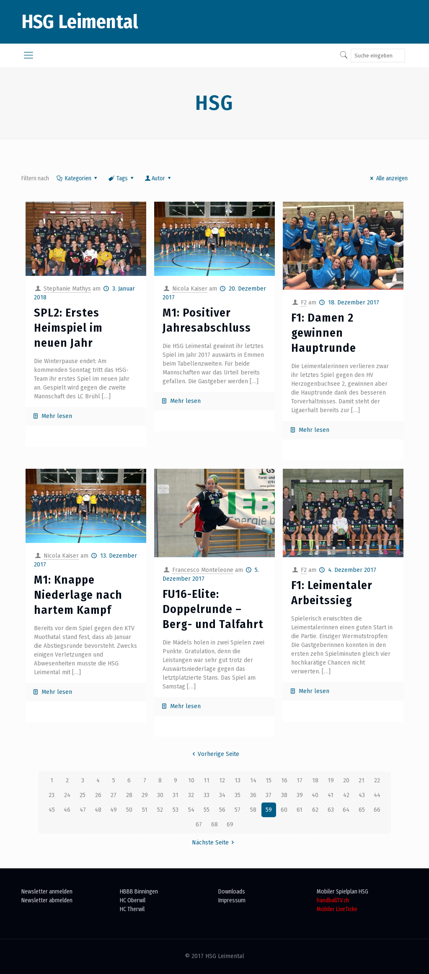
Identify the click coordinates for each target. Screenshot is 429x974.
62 (315, 809)
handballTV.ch (333, 900)
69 (230, 824)
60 (284, 809)
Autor (158, 178)
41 (330, 795)
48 (98, 809)
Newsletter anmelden (46, 891)
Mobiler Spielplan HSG (342, 891)
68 (214, 824)
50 (129, 809)
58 (253, 809)
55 (206, 809)
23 (51, 795)
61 (299, 809)
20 (346, 780)
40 (315, 795)
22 (377, 780)
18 (315, 780)
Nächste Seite (214, 842)
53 (175, 809)
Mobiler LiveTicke (337, 909)
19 (331, 780)
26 (98, 795)
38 (284, 795)
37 (268, 795)
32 (191, 795)
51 (144, 809)
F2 (304, 302)
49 (113, 809)
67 (199, 824)
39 (300, 795)
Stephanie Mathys (67, 288)
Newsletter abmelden (46, 900)
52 (160, 809)
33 (206, 795)
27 (113, 795)
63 (331, 809)
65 (362, 809)
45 (52, 809)
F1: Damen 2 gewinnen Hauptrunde (323, 333)
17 (299, 780)
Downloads (231, 891)
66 (377, 809)
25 (82, 795)
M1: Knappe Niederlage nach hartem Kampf (78, 595)
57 (237, 809)
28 (129, 795)
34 (222, 795)
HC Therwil (132, 909)
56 (222, 809)
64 (346, 809)
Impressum (232, 900)
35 (237, 795)
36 (253, 795)
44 (377, 795)
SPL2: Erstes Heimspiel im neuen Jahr (68, 328)
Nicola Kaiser (189, 288)
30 (160, 795)
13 (237, 780)
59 (269, 809)
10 (191, 780)
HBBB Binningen (139, 891)
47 (83, 809)
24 (67, 795)
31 (175, 795)
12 (222, 780)
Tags (121, 178)
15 (268, 780)
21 (361, 780)
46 (67, 809)
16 (284, 780)
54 (191, 809)
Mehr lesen (56, 416)
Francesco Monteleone (202, 570)
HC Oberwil (132, 900)
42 (346, 795)
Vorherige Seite (215, 754)
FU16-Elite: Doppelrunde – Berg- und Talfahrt (213, 609)
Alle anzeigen (388, 178)
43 (362, 795)
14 (253, 780)
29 (145, 795)
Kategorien (77, 178)
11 (206, 780)
